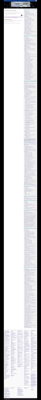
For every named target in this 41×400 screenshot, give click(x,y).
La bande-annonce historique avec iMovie (28, 92)
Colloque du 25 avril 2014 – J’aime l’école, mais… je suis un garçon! (30, 215)
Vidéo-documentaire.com (26, 381)
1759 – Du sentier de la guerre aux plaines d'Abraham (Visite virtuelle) (7, 333)
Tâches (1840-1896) (27, 125)
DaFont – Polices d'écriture (6, 358)
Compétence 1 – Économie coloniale (28, 115)
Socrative (12, 365)
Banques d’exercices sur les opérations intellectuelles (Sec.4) (30, 289)
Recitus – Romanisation (20, 363)
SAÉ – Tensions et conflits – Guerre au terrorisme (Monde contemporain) (30, 179)
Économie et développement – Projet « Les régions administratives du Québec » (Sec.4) (30, 300)
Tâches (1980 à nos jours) (27, 136)
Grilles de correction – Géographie (28, 24)
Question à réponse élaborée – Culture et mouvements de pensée (30, 315)
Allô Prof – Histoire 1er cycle (6, 338)
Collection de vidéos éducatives (7, 354)
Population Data (12, 353)
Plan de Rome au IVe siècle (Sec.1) (28, 61)
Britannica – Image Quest (26, 340)
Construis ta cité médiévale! (33, 345)
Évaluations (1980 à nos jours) (27, 137)
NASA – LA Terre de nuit (26, 365)
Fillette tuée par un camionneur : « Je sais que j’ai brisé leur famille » (20, 395)
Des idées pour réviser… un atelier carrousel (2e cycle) (29, 246)
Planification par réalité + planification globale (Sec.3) (29, 234)
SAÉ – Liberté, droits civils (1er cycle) (28, 78)
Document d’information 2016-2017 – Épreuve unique (29, 274)
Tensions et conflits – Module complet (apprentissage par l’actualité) (30, 172)
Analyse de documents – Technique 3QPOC (28, 241)
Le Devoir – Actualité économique (26, 387)
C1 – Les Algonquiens (27, 100)
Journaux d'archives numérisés (13, 335)
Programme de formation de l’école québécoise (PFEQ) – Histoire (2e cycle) (30, 237)
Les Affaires (32, 387)
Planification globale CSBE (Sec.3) (28, 235)
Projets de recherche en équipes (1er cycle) (28, 63)
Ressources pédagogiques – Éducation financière (28, 190)
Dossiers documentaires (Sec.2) (27, 55)
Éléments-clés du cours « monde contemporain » (29, 147)
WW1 (11, 372)
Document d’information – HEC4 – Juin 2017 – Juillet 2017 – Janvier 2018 (30, 275)
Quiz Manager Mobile (13, 354)
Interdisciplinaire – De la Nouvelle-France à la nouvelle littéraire (30, 256)
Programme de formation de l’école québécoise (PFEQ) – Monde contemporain (30, 150)
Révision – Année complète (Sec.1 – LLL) (28, 69)
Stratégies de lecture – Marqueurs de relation (29, 30)
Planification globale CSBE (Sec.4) (28, 279)
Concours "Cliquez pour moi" (33, 337)
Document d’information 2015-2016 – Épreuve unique (29, 233)
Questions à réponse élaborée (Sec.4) (28, 316)
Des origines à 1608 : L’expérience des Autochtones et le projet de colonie (30, 97)
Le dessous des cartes (26, 361)
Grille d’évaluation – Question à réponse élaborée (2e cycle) (30, 309)
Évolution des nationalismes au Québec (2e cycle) (29, 301)
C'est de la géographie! (26, 341)
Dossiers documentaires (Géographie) (28, 22)
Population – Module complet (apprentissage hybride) (29, 163)
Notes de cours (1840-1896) (27, 124)
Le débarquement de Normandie (27, 360)
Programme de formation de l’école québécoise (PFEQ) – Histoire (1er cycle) (30, 44)
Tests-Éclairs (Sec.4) (26, 324)
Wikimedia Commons (26, 383)
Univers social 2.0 (19, 365)
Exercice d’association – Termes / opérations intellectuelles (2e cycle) (30, 251)
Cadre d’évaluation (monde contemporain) (28, 146)
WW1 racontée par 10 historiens (14, 373)
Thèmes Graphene (9, 399)
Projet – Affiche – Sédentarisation (28, 62)
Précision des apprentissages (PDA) (28, 208)
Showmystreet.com (12, 363)
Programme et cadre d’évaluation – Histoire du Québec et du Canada (30, 83)
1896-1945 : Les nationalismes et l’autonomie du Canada (30, 127)
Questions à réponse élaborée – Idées (28, 68)
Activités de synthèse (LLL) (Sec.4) (28, 284)
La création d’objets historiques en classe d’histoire (29, 257)
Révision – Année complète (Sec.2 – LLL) (28, 70)
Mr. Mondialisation (12, 347)
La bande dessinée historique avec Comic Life (29, 93)
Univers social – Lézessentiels (20, 364)
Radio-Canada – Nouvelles (13, 387)
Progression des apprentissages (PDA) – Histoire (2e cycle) (30, 236)
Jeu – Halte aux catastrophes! (33, 352)
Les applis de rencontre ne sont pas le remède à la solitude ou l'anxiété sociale (7, 397)
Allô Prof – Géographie (6, 337)
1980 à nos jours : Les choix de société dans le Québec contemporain (29, 134)
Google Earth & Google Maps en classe (28, 23)
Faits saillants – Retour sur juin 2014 (28, 277)
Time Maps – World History (26, 376)
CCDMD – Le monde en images (27, 348)
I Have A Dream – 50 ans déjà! (27, 255)
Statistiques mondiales (13, 366)
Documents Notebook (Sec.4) (27, 296)
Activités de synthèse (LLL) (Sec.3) (28, 239)
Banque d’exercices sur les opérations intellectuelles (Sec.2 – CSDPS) (30, 50)
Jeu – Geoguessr (32, 351)
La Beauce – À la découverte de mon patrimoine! (29, 25)
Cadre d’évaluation (26, 206)
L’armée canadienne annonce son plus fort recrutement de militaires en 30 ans (7, 389)
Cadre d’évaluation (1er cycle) (27, 38)
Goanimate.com (5, 372)
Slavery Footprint (12, 364)
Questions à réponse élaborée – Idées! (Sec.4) (29, 317)
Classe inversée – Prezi (26, 350)
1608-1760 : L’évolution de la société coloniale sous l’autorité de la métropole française (30, 110)
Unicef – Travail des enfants (13, 368)
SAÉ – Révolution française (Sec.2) (28, 79)
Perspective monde (12, 351)
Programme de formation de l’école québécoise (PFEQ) (29, 207)
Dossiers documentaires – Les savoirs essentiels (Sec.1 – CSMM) (30, 54)
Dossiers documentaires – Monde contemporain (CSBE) (29, 157)
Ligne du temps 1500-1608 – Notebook (28, 105)
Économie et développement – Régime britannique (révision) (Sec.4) (30, 299)
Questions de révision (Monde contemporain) (29, 166)
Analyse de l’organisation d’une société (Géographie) (29, 19)
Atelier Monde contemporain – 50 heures (27, 183)
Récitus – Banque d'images (26, 373)
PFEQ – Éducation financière (27, 188)
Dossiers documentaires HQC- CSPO (28, 90)
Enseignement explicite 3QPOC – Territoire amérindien (30, 104)
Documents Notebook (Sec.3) (27, 247)
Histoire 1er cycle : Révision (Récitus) (28, 57)
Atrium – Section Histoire (6, 342)
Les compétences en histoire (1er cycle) (28, 39)
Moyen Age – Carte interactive (27, 364)
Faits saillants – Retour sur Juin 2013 (28, 276)
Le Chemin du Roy (32, 362)
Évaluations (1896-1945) (27, 129)
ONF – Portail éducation (13, 348)
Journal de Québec (7, 387)
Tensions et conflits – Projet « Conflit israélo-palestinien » (30, 173)
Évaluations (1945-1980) (27, 133)
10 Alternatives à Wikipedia (6, 331)
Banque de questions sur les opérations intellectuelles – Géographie (29, 20)
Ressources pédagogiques (26, 16)
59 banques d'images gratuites (27, 335)
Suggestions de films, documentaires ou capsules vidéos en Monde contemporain (30, 170)
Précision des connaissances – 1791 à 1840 (29, 120)
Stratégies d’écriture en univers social (28, 71)
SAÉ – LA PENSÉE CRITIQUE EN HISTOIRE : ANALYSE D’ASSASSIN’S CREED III (30, 122)
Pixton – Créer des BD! (13, 352)
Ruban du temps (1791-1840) (27, 121)
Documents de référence (26, 11)
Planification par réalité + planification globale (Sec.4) (29, 278)
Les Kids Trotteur (32, 365)
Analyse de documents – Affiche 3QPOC (28, 152)
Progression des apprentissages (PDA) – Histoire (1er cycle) (30, 43)
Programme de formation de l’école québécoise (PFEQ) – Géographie (30, 14)
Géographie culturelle (26, 202)
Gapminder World (5, 371)
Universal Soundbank (26, 380)
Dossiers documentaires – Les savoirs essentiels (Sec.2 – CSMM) (30, 56)
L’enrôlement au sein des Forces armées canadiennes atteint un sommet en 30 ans (20, 392)
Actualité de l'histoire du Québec (7, 336)
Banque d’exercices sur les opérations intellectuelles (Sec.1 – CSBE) (30, 48)
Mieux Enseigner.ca (12, 346)
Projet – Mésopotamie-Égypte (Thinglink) (28, 64)
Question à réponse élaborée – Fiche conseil (28, 164)
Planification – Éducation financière (28, 191)
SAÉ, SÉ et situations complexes (27, 32)
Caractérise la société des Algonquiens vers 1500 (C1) (30, 99)
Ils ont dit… (12, 331)
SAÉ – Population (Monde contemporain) (28, 178)
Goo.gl (4, 373)
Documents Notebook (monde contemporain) (29, 156)
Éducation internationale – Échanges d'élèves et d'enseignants (6, 365)
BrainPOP (25, 339)
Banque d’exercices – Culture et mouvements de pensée (29, 290)
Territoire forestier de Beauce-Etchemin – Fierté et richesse (30, 31)
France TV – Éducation (6, 370)
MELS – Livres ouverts (13, 344)
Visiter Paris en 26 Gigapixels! (26, 382)
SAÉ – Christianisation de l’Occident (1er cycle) (29, 77)
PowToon (25, 372)
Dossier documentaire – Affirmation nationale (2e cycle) (29, 248)
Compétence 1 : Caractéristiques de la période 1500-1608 (30, 101)
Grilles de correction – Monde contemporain (28, 159)
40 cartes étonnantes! (26, 334)
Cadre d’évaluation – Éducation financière (28, 189)
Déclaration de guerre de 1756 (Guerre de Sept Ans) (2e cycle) (30, 245)
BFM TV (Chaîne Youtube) (26, 338)
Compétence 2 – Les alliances (27, 103)
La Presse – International (32, 389)
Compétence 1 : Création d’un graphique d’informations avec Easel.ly (30, 102)
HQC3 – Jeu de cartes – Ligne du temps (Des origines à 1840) (30, 91)
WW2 (11, 374)
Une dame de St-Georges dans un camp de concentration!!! (30, 264)
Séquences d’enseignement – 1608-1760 (28, 112)
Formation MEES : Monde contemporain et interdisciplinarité (29, 184)
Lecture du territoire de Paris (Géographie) (28, 33)
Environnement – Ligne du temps (27, 158)
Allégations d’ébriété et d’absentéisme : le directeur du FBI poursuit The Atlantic (20, 390)
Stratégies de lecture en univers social (28, 29)
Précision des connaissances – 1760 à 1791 (29, 114)
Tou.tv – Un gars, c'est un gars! (27, 377)
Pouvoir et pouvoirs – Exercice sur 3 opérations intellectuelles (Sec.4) (30, 304)
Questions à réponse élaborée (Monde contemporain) (29, 165)
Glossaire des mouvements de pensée (28, 308)
